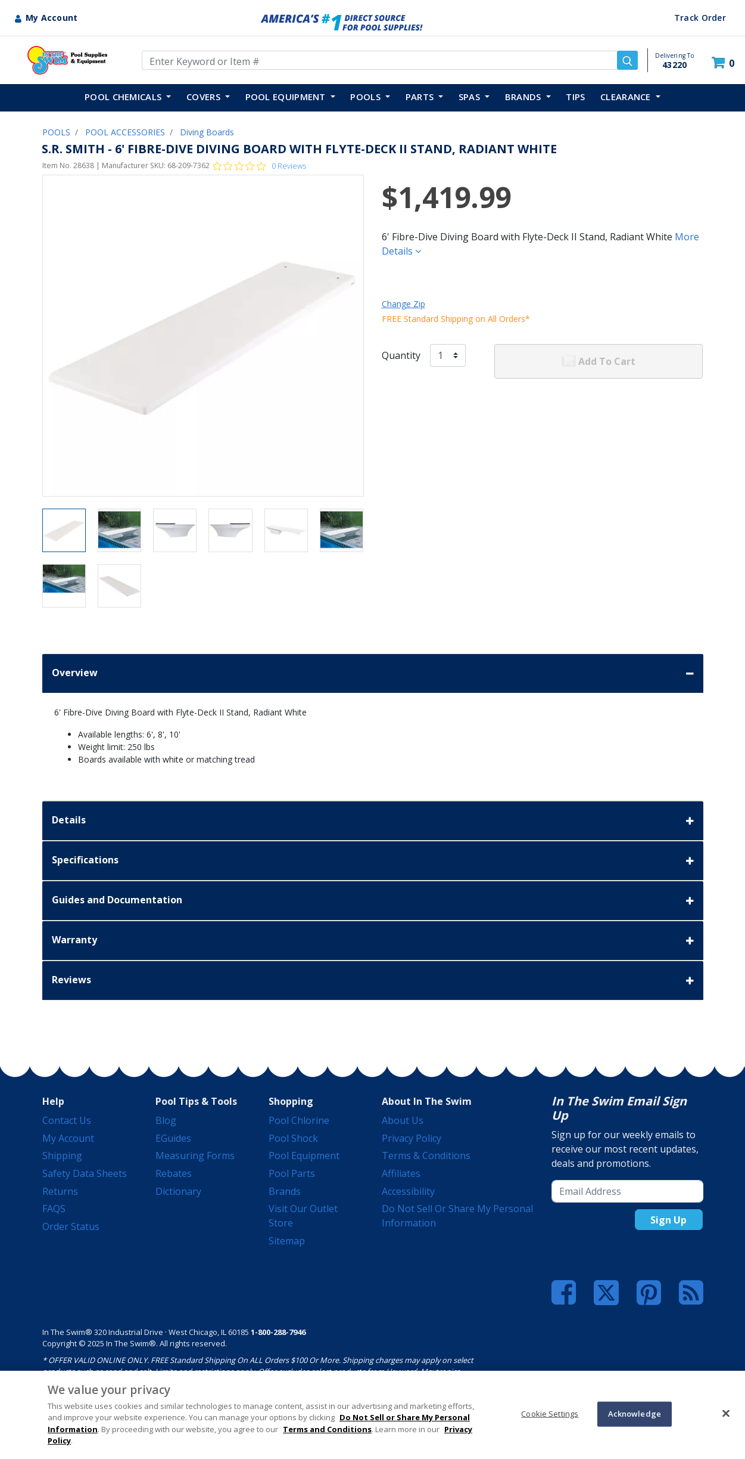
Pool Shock (293, 1138)
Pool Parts (292, 1173)
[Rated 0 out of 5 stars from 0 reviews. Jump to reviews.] (259, 166)
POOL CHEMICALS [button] (124, 97)
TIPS (575, 97)
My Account (68, 1138)
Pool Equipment (304, 1155)
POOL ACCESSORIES (125, 132)
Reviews (373, 980)
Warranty (373, 940)
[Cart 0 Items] (724, 63)
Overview (373, 673)
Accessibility (408, 1191)
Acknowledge (634, 1413)
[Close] (726, 1413)
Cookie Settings (549, 1413)
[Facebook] (563, 1292)
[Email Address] (627, 1191)
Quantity (401, 355)
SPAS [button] (471, 97)
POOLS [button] (366, 97)
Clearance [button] (626, 97)
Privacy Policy (411, 1138)
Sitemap (287, 1240)
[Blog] (691, 1292)
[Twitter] (606, 1292)
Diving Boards (207, 132)
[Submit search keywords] (627, 60)
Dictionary (178, 1191)
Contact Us (66, 1120)
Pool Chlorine (299, 1120)
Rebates (173, 1173)
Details (373, 820)
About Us (402, 1120)
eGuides (173, 1138)
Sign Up (668, 1219)
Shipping (62, 1155)
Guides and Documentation (373, 900)
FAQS (54, 1208)
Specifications (373, 860)
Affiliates (401, 1173)
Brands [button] (524, 97)
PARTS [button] (421, 97)
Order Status (70, 1226)
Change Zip (403, 303)
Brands (285, 1191)
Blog (165, 1120)
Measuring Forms (195, 1155)
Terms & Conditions (426, 1155)
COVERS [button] (204, 97)
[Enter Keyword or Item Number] (390, 60)
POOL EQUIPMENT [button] (287, 97)
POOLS (56, 132)
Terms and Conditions (327, 1429)
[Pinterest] (649, 1292)
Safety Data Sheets (84, 1173)
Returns (60, 1191)
